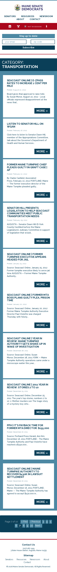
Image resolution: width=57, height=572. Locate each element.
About (20, 19)
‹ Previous (35, 521)
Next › (38, 525)
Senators (10, 16)
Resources (27, 16)
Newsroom (46, 16)
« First (24, 521)
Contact (35, 19)
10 (31, 525)
